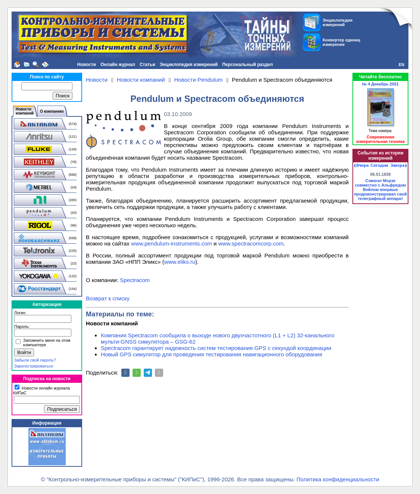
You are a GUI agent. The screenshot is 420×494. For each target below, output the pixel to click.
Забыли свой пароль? (35, 360)
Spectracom (135, 280)
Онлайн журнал (117, 64)
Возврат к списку (108, 298)
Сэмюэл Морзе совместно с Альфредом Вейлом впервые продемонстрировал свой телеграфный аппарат (380, 189)
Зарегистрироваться (33, 366)
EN (401, 64)
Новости (86, 64)
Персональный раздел (247, 64)
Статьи (147, 64)
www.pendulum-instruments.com (171, 243)
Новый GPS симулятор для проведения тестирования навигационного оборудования (211, 354)
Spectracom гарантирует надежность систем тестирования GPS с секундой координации (216, 348)
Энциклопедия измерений (189, 64)
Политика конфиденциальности (337, 479)
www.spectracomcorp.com (251, 243)
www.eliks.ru (179, 262)
